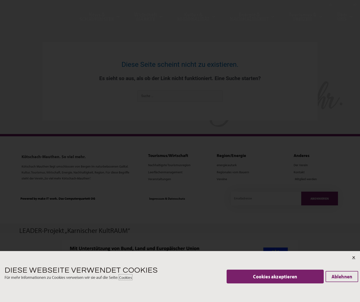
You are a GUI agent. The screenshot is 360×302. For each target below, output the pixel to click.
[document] (180, 151)
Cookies (125, 277)
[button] (275, 276)
